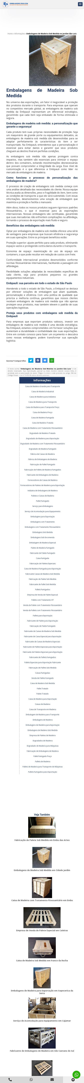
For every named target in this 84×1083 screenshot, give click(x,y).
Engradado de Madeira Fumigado (42, 449)
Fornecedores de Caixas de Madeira (42, 480)
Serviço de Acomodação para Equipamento (42, 511)
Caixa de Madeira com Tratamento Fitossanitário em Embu (42, 900)
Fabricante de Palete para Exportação (42, 621)
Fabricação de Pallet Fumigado (42, 464)
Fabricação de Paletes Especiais (43, 563)
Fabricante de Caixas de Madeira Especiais (42, 641)
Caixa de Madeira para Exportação (42, 699)
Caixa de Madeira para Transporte (42, 402)
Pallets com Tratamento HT (43, 600)
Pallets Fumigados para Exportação (42, 772)
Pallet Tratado (42, 688)
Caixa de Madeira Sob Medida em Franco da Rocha (42, 960)
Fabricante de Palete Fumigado (42, 553)
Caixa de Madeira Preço (42, 412)
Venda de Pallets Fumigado (43, 678)
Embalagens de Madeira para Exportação (43, 725)
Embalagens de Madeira (42, 720)
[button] (80, 4)
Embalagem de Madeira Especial (42, 542)
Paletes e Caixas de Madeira (42, 496)
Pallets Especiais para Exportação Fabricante (42, 662)
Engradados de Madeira (42, 740)
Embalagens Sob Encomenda (42, 537)
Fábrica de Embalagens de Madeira (42, 459)
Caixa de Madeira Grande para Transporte (42, 386)
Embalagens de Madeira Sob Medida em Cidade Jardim (42, 870)
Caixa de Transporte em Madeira (42, 709)
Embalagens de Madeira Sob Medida (43, 730)
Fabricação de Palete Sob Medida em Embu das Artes (42, 840)
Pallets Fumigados (42, 589)
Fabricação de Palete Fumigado (43, 626)
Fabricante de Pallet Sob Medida (42, 584)
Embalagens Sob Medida (43, 532)
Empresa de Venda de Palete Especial (42, 595)
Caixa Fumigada (42, 558)
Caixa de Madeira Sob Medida (42, 683)
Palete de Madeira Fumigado (42, 548)
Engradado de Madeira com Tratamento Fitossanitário (42, 443)
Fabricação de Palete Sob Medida (42, 579)
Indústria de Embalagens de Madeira (43, 490)
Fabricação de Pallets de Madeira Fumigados (42, 469)
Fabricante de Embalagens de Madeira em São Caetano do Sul (42, 1050)
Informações (42, 380)
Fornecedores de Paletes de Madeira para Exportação (42, 485)
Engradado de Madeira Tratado (43, 433)
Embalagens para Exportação (43, 516)
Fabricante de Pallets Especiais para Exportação (42, 647)
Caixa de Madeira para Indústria (42, 397)
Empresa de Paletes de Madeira (43, 735)
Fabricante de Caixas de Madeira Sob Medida (42, 631)
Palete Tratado (43, 694)
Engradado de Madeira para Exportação (42, 438)
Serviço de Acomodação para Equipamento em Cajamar (42, 1020)
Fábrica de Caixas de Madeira (42, 454)
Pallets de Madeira (42, 761)
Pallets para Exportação (42, 615)
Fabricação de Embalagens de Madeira (43, 751)
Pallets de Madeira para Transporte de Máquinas (43, 766)
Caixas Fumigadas (42, 673)
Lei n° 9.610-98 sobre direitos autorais (34, 375)
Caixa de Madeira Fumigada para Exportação (42, 568)
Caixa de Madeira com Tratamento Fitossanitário (43, 428)
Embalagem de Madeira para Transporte (42, 714)
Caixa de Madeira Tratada (42, 423)
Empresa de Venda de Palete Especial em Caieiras (42, 930)
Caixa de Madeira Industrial (43, 391)
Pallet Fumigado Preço (43, 756)
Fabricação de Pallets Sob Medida (42, 667)
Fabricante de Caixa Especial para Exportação (42, 636)
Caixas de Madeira (42, 704)
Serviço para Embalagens (42, 506)
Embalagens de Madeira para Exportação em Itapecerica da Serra (42, 992)
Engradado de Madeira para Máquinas (42, 746)
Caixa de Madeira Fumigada (42, 417)
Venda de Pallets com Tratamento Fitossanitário (42, 610)
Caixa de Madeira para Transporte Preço (42, 407)
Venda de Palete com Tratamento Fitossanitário (42, 605)
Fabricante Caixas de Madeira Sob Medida (42, 574)
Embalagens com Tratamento (43, 522)
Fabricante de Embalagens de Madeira (42, 475)
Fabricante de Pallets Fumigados (42, 657)
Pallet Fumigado (42, 501)
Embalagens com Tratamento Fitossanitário (42, 527)
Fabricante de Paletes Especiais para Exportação (42, 652)
